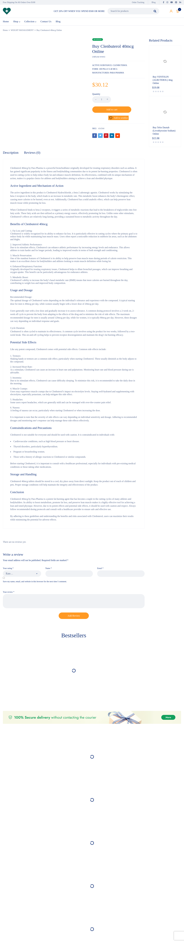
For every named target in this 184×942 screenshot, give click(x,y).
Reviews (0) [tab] (33, 143)
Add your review (99, 58)
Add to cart (128, 101)
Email (100, 559)
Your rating (8, 559)
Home (5, 32)
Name (48, 559)
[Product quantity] (101, 101)
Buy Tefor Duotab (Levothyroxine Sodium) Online (164, 132)
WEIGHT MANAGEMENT (22, 32)
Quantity (96, 95)
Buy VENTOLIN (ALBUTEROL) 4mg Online (162, 81)
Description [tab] (11, 143)
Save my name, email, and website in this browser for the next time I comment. (35, 573)
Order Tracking (138, 2)
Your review (8, 583)
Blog (154, 2)
